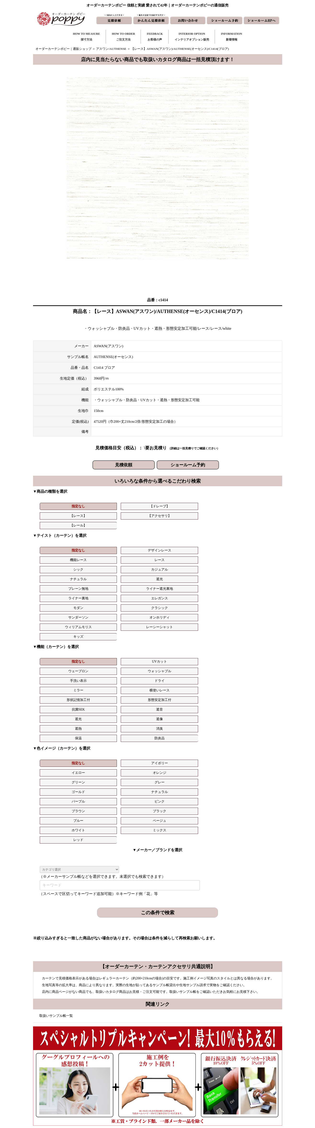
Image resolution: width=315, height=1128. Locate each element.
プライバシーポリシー (237, 1097)
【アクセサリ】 (177, 506)
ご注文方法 (124, 1067)
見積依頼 (123, 465)
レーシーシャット (256, 557)
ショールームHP (185, 1090)
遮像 (97, 611)
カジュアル (256, 538)
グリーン (216, 635)
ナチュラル (57, 547)
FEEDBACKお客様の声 (155, 36)
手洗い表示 (216, 591)
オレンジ (177, 635)
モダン (58, 557)
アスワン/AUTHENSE (111, 49)
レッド (217, 655)
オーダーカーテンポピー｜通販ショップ (63, 49)
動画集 (226, 1082)
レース (177, 538)
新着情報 (180, 1059)
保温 (216, 611)
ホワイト (137, 655)
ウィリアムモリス (216, 557)
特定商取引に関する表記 (239, 1090)
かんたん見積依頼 (186, 1082)
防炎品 (257, 611)
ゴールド (57, 645)
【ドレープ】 (97, 506)
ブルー (58, 655)
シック (217, 538)
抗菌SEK (216, 601)
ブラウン (216, 645)
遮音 (256, 601)
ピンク (177, 645)
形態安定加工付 (177, 601)
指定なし (57, 506)
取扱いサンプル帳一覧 (56, 831)
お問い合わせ (183, 1067)
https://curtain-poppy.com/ (87, 1073)
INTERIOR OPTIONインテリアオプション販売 (192, 36)
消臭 (177, 611)
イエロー (137, 635)
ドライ (257, 591)
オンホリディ (177, 557)
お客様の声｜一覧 (128, 1074)
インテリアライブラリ (131, 1090)
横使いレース (97, 601)
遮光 (97, 547)
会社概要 (228, 1074)
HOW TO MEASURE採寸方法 (86, 36)
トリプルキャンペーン (237, 1059)
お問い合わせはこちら (155, 957)
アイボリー (97, 635)
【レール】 (216, 506)
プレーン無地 (137, 547)
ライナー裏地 (217, 547)
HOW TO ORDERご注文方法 (123, 36)
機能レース (137, 538)
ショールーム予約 (188, 465)
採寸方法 (122, 1059)
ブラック (256, 645)
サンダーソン (137, 557)
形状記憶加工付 (137, 601)
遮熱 (137, 611)
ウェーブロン (137, 591)
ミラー (58, 601)
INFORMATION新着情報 (231, 36)
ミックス (177, 655)
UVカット (97, 591)
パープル (137, 645)
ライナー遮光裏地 (177, 547)
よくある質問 (231, 1067)
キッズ (58, 566)
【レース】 (137, 506)
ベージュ (97, 655)
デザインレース (97, 538)
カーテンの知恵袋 (128, 1097)
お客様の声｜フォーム (131, 1082)
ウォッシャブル (177, 591)
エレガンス (256, 547)
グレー (257, 635)
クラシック (97, 557)
